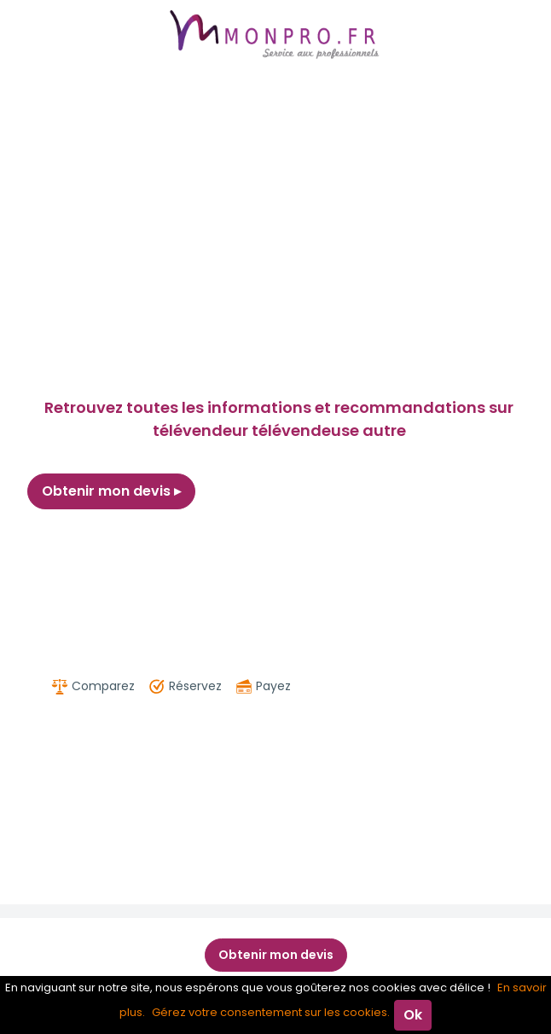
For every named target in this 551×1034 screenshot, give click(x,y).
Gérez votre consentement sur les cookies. (271, 1012)
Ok (412, 1015)
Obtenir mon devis (111, 491)
